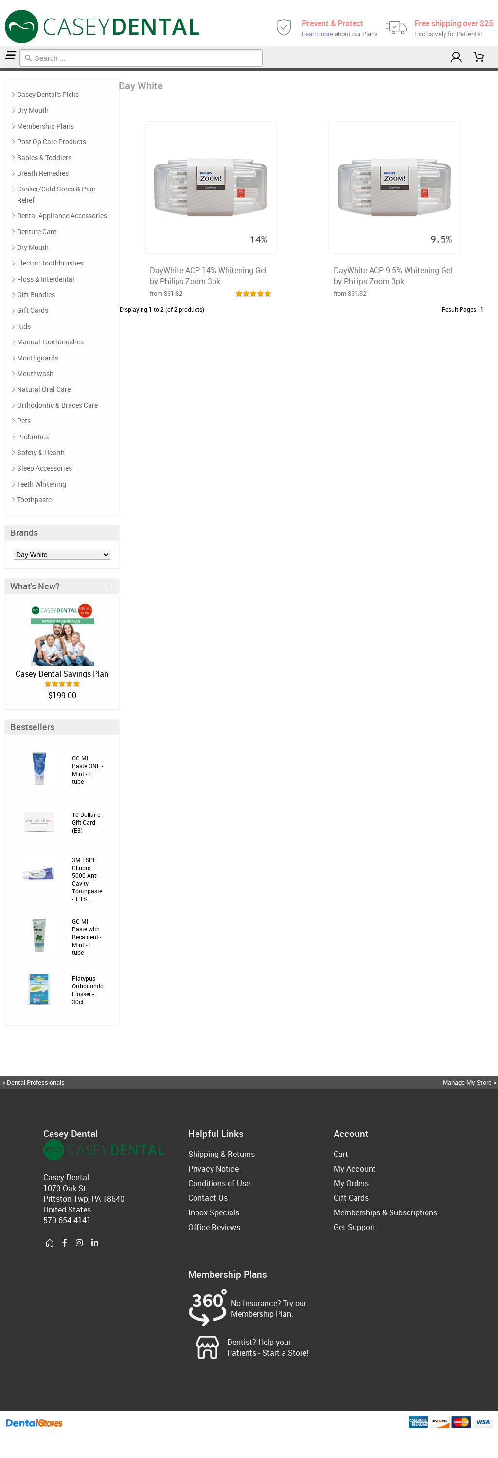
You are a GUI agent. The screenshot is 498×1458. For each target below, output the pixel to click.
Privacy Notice (213, 1168)
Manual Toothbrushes (50, 341)
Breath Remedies (43, 173)
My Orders (351, 1183)
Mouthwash (35, 373)
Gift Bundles (36, 294)
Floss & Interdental (45, 279)
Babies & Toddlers (44, 157)
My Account (355, 1168)
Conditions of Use (219, 1183)
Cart (341, 1154)
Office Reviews (214, 1227)
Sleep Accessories (44, 468)
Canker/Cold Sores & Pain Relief (56, 194)
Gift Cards (32, 310)
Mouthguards (37, 357)
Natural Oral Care (44, 389)
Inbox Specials (213, 1212)
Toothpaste (34, 499)
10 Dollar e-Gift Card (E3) (87, 822)
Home (1, 69)
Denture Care (36, 231)
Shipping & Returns (221, 1154)
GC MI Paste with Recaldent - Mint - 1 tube (86, 936)
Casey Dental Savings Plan (62, 673)
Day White (3, 69)
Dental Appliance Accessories (62, 215)
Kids (24, 326)
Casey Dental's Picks (48, 94)
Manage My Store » (470, 1082)
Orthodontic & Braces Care (57, 405)
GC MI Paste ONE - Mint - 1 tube (87, 769)
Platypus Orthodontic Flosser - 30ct (87, 989)
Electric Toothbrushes (50, 262)
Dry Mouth (33, 109)
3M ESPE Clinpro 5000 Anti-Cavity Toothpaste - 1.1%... (87, 879)
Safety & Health (41, 452)
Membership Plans (45, 126)
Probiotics (33, 436)
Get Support (354, 1227)
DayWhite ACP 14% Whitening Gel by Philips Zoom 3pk (208, 275)
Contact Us (208, 1198)
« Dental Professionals (33, 1082)
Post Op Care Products (51, 141)
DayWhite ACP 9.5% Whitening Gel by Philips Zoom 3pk (393, 275)
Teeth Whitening (41, 484)
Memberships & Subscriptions (385, 1212)
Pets (24, 420)
